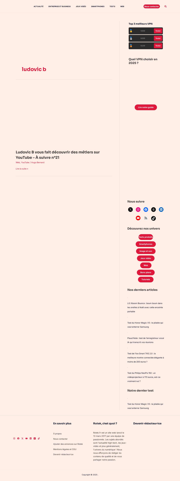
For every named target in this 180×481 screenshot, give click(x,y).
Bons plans (145, 273)
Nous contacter (60, 440)
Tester (158, 31)
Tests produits (146, 237)
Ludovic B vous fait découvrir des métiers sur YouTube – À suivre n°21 (63, 154)
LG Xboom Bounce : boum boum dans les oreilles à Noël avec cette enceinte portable (143, 308)
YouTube (25, 162)
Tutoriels (145, 281)
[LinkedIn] (31, 440)
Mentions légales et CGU (65, 450)
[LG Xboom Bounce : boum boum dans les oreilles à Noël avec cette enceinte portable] (127, 299)
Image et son (145, 252)
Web (115, 6)
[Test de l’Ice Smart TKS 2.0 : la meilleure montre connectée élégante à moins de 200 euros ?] (127, 349)
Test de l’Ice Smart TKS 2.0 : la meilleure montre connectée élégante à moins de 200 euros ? (145, 359)
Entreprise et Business (56, 6)
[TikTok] (39, 440)
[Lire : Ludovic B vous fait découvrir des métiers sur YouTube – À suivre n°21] (62, 115)
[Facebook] (18, 440)
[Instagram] (14, 440)
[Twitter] (22, 440)
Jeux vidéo (76, 6)
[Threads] (35, 440)
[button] (152, 6)
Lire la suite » (22, 168)
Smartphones (92, 6)
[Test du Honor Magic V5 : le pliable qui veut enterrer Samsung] (127, 319)
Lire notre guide (146, 107)
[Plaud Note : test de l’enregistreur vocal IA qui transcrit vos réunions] (127, 334)
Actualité (36, 6)
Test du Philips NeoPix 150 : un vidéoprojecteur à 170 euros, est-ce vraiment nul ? (144, 378)
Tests (106, 6)
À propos (57, 435)
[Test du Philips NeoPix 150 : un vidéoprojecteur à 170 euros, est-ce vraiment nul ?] (127, 369)
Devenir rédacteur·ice (63, 456)
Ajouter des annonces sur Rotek (68, 445)
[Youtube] (26, 440)
